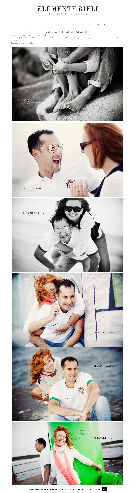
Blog (47, 24)
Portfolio (33, 24)
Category (60, 24)
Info (74, 24)
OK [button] (104, 489)
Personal (87, 24)
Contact (102, 24)
